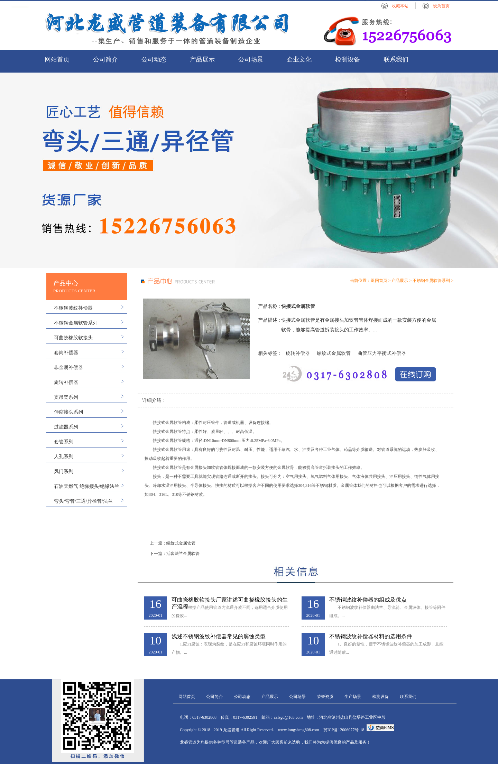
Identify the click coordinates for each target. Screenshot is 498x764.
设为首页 (441, 5)
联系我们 (396, 59)
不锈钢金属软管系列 (76, 323)
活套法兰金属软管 (183, 553)
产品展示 (202, 59)
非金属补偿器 (68, 367)
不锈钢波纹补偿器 (73, 308)
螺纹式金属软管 (334, 353)
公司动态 (153, 59)
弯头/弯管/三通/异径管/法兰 (83, 501)
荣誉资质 (325, 696)
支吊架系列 (66, 397)
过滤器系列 (66, 427)
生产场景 (352, 696)
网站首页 (57, 59)
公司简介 (105, 59)
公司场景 (250, 59)
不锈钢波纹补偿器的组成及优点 (368, 600)
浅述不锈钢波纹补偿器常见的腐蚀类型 (219, 636)
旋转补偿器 (66, 382)
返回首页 (379, 280)
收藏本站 (400, 5)
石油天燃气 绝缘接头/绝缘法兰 (86, 486)
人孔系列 (63, 456)
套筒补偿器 (66, 352)
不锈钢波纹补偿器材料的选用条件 (370, 636)
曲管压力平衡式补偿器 (382, 353)
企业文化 (299, 59)
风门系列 (63, 471)
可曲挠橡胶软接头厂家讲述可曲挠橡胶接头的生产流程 (230, 600)
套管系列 (63, 441)
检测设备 (347, 59)
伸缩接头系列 (68, 412)
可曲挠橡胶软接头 (73, 337)
